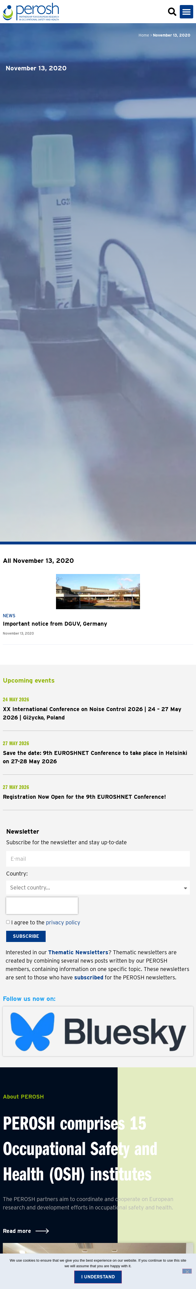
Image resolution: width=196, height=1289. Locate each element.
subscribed (88, 977)
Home (144, 35)
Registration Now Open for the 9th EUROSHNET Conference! (84, 796)
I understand (98, 1277)
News (9, 615)
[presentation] (42, 905)
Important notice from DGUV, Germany (55, 623)
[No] (187, 1271)
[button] (186, 11)
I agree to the (45, 922)
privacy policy (63, 922)
